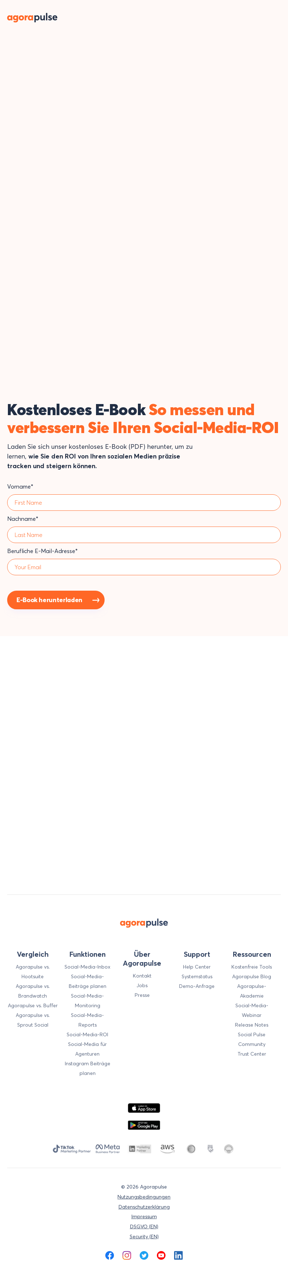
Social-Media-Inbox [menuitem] (87, 967)
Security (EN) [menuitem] (144, 1236)
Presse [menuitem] (142, 995)
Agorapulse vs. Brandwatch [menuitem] (33, 991)
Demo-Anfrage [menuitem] (197, 986)
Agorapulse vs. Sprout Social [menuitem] (33, 1020)
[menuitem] (109, 1255)
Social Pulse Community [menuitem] (251, 1039)
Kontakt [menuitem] (142, 976)
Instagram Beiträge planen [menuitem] (87, 1068)
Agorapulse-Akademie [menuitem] (251, 991)
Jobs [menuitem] (142, 985)
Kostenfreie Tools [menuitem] (251, 967)
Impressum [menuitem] (144, 1216)
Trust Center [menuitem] (251, 1054)
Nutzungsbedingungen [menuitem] (144, 1197)
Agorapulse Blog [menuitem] (251, 976)
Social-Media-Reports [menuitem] (87, 1020)
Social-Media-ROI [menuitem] (87, 1034)
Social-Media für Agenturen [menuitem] (87, 1049)
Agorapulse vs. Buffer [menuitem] (33, 1005)
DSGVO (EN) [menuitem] (144, 1226)
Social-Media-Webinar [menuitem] (251, 1010)
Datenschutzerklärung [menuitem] (144, 1207)
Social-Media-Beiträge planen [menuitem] (87, 981)
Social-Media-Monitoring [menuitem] (87, 1001)
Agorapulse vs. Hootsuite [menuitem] (33, 972)
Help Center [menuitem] (197, 967)
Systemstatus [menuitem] (197, 976)
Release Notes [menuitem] (251, 1025)
